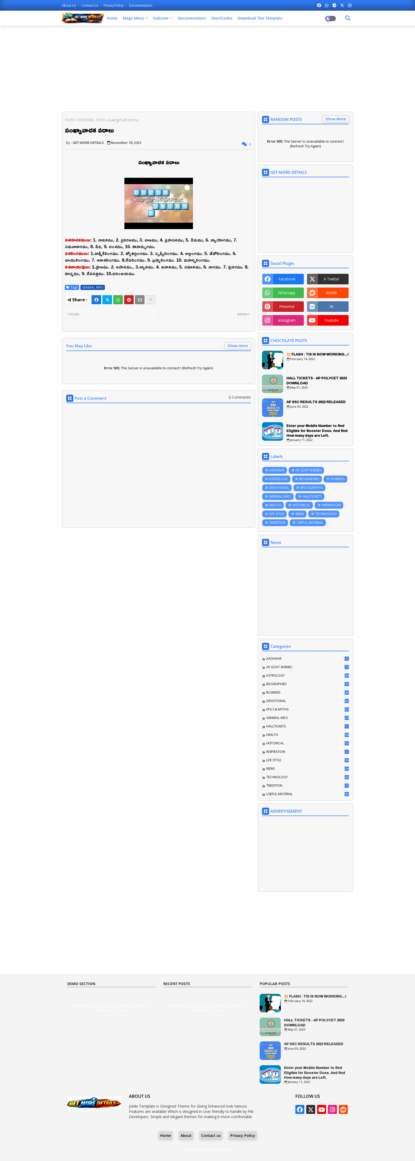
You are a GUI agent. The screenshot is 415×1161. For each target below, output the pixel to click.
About (186, 1135)
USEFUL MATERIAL (310, 522)
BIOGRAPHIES (309, 479)
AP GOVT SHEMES (308, 470)
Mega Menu (133, 18)
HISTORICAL (301, 505)
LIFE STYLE (276, 514)
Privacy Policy (113, 5)
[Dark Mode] (347, 18)
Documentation (140, 5)
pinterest (287, 306)
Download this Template (260, 18)
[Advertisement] (207, 68)
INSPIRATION (331, 505)
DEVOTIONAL (279, 487)
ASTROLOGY (278, 479)
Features (161, 18)
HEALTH (275, 505)
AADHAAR (276, 470)
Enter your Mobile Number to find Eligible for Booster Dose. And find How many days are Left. (317, 430)
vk (331, 306)
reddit (331, 292)
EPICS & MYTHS (311, 487)
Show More (336, 118)
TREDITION (277, 522)
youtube (331, 320)
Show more (238, 345)
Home (112, 18)
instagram (287, 320)
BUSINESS (338, 479)
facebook (286, 278)
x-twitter (331, 278)
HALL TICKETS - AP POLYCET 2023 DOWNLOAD (316, 380)
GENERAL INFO (91, 119)
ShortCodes (221, 18)
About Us (69, 5)
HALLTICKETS (312, 496)
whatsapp (286, 292)
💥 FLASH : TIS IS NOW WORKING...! (317, 354)
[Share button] (150, 299)
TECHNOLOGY (326, 514)
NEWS (299, 514)
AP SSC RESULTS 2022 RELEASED (316, 401)
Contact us (90, 5)
